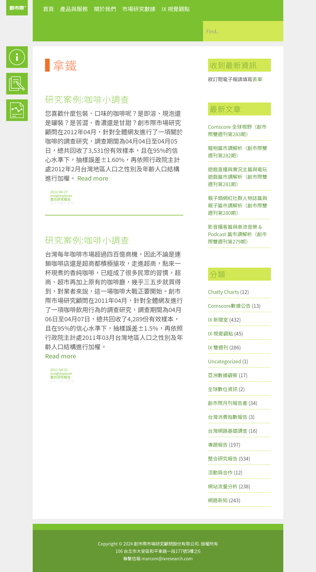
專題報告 (218, 444)
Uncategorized (224, 361)
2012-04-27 (59, 191)
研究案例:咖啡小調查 (87, 99)
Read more (92, 177)
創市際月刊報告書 (227, 403)
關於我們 (105, 9)
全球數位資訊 (223, 389)
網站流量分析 (223, 486)
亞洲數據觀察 (223, 375)
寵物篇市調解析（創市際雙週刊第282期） (237, 151)
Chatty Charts (223, 291)
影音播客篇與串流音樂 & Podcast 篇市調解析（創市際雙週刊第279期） (237, 234)
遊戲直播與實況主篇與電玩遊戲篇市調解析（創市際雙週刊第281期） (237, 176)
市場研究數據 (139, 9)
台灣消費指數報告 (227, 416)
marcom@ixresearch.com (167, 558)
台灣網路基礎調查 (227, 430)
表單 (257, 79)
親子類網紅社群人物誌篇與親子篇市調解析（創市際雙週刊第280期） (237, 205)
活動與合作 (220, 472)
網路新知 (218, 500)
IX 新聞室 (218, 319)
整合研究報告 (60, 199)
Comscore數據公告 (229, 305)
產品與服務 (74, 9)
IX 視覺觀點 (175, 9)
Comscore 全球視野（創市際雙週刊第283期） (237, 130)
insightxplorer (61, 195)
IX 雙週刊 (218, 347)
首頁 (48, 9)
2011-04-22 (59, 369)
